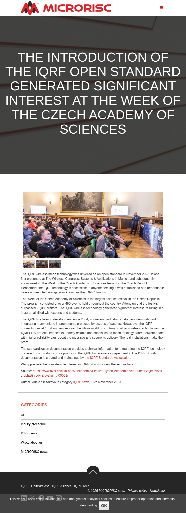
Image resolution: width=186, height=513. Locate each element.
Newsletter (157, 490)
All (23, 415)
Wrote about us (32, 442)
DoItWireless (40, 486)
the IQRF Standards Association (107, 357)
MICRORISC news (34, 451)
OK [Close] (104, 505)
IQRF (25, 486)
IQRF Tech (81, 486)
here (130, 364)
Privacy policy (138, 490)
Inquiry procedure (33, 424)
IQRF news (81, 382)
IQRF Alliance (62, 486)
